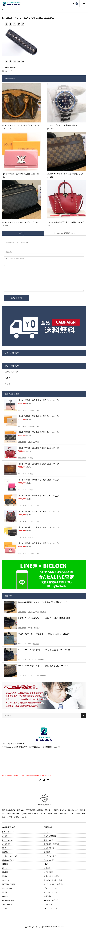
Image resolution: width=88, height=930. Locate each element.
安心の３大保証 (49, 860)
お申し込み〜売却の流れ (52, 844)
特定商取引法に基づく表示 (53, 880)
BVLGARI (5, 880)
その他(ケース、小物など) (11, 856)
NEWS (46, 864)
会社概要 (47, 868)
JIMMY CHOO (7, 904)
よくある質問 (48, 872)
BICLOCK (13, 67)
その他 (7, 384)
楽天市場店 (47, 896)
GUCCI (4, 868)
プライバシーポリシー (51, 888)
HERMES (5, 864)
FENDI (7, 378)
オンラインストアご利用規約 (53, 884)
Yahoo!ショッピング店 (51, 900)
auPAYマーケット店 (50, 908)
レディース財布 (7, 840)
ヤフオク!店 (48, 904)
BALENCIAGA (7, 888)
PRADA (4, 876)
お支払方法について (50, 892)
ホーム (46, 832)
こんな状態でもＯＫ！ (51, 848)
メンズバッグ (6, 836)
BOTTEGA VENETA (8, 884)
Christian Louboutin (8, 900)
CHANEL (5, 872)
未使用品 (5, 852)
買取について (48, 840)
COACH (5, 896)
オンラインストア (50, 856)
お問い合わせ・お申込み (52, 876)
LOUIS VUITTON (11, 372)
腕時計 (4, 848)
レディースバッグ (8, 832)
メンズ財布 (6, 844)
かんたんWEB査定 (50, 836)
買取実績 (47, 852)
